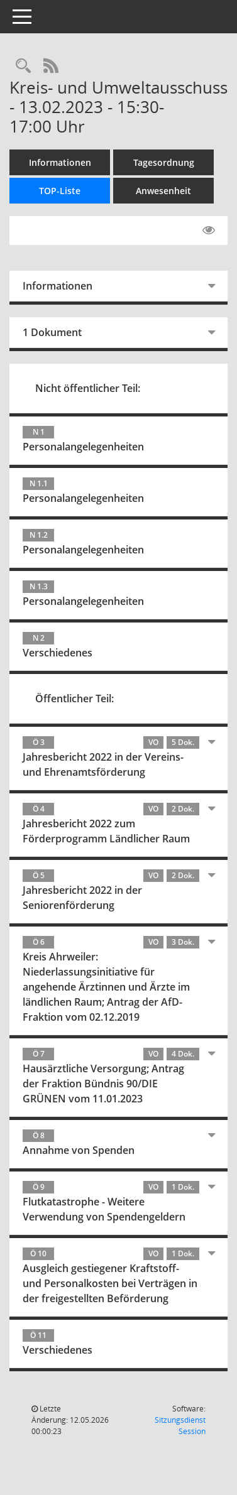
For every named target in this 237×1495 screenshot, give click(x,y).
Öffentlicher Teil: (74, 698)
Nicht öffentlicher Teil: (87, 388)
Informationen (60, 162)
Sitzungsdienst (180, 1426)
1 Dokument (52, 332)
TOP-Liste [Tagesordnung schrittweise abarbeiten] (59, 191)
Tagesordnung (163, 162)
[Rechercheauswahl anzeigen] (23, 66)
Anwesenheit (163, 191)
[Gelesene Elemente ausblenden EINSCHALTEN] (208, 230)
